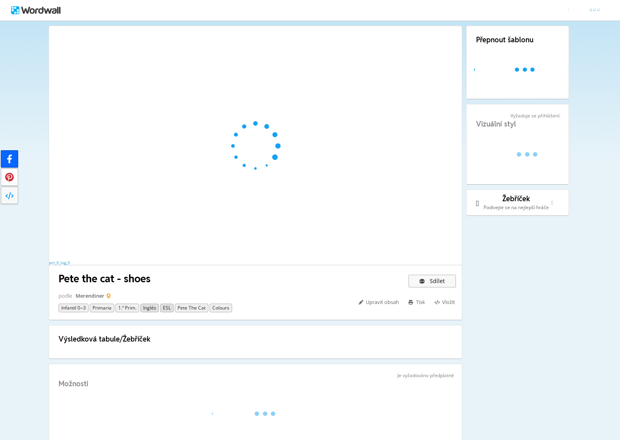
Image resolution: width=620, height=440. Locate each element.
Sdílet (432, 281)
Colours (220, 307)
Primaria (102, 307)
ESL (167, 307)
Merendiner (90, 295)
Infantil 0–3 (73, 307)
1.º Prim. (127, 307)
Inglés (149, 307)
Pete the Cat (192, 307)
